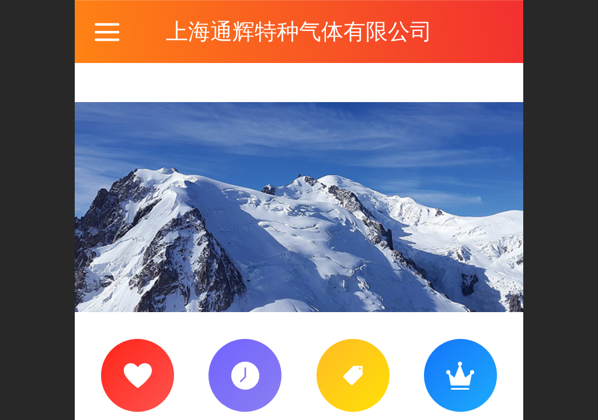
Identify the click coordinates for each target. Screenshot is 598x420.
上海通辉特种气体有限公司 (299, 31)
